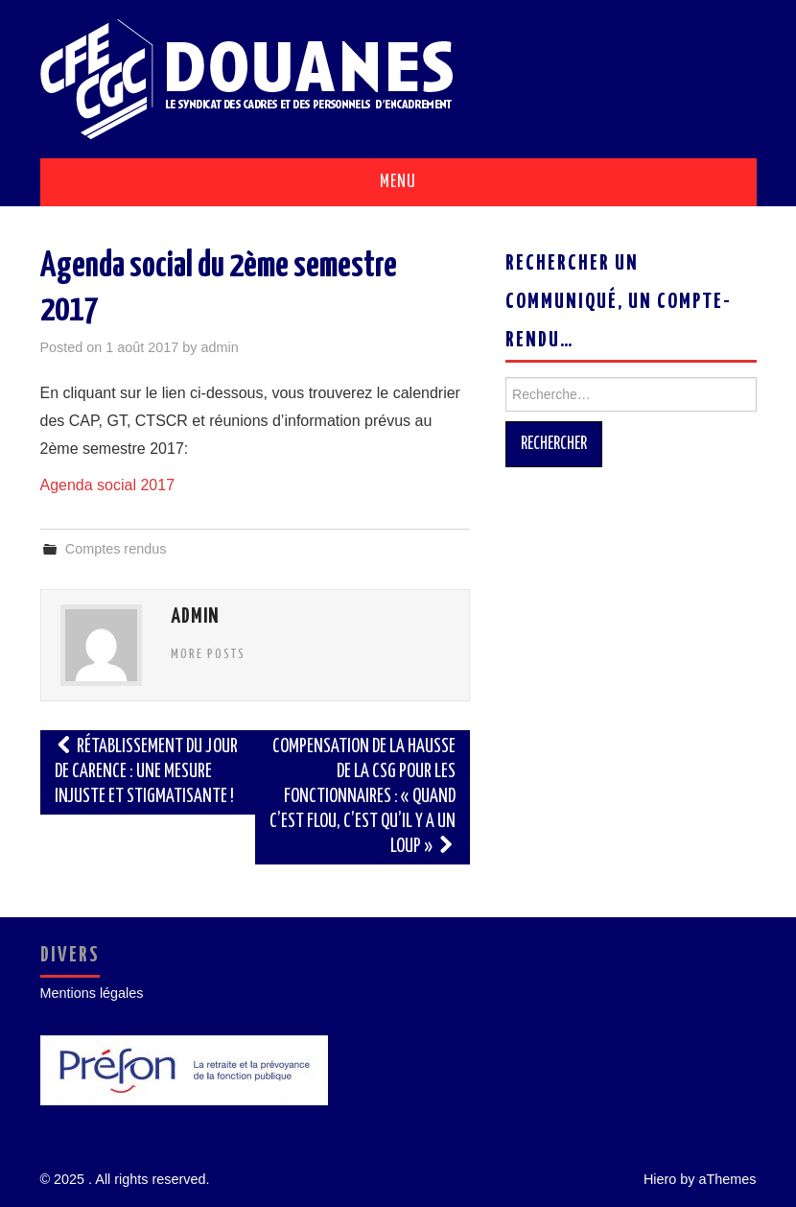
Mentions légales (92, 993)
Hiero (660, 1179)
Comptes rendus (116, 548)
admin (220, 347)
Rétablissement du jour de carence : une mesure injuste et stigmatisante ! (147, 772)
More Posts (208, 654)
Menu (398, 182)
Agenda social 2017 (108, 485)
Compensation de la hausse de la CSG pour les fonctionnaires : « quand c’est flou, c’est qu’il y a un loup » (362, 797)
